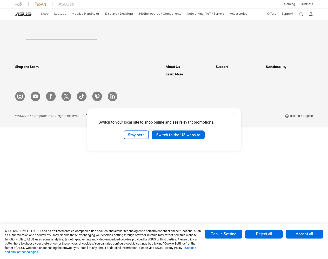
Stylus (119, 194)
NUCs (69, 103)
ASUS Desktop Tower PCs (34, 205)
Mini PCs (71, 110)
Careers (171, 157)
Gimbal (120, 187)
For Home (22, 103)
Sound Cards (74, 190)
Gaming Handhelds (28, 154)
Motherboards (75, 139)
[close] (235, 114)
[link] (23, 14)
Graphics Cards (76, 147)
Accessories (23, 139)
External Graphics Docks (82, 183)
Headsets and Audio (129, 158)
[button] (289, 4)
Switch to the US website (178, 134)
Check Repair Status (230, 96)
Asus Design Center (180, 186)
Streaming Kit (124, 179)
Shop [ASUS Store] (45, 14)
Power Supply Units (79, 161)
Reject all (264, 234)
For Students (24, 111)
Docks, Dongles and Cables (134, 208)
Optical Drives (75, 197)
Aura (169, 201)
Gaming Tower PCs (78, 96)
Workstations (74, 118)
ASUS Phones (25, 161)
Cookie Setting (223, 234)
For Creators (24, 125)
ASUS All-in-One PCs (30, 198)
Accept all (304, 234)
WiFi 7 (119, 96)
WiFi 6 (119, 103)
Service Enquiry (227, 103)
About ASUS (175, 96)
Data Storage (74, 176)
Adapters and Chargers (131, 201)
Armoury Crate (176, 194)
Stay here (136, 134)
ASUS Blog (173, 172)
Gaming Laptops (27, 132)
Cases (69, 168)
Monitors (21, 183)
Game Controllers (127, 165)
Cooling (70, 154)
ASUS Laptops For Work (32, 118)
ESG (269, 96)
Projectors (22, 191)
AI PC (170, 179)
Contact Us (174, 103)
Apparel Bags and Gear (131, 172)
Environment (275, 103)
